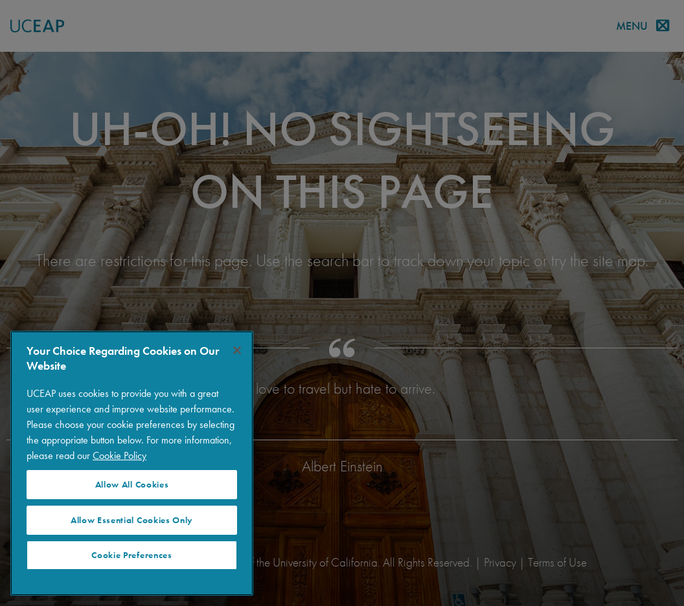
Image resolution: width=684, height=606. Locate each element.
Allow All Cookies (132, 484)
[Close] (237, 350)
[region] (131, 463)
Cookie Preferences (131, 555)
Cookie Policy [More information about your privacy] (119, 455)
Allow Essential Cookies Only (132, 520)
